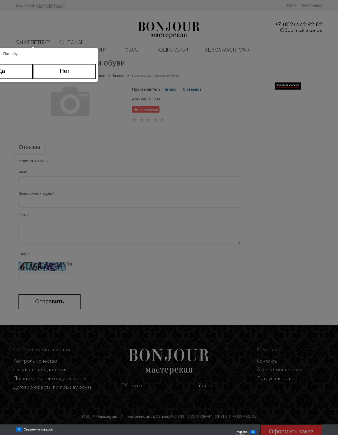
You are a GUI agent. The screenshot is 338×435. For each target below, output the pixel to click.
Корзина (242, 432)
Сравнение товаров (38, 429)
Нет (64, 71)
